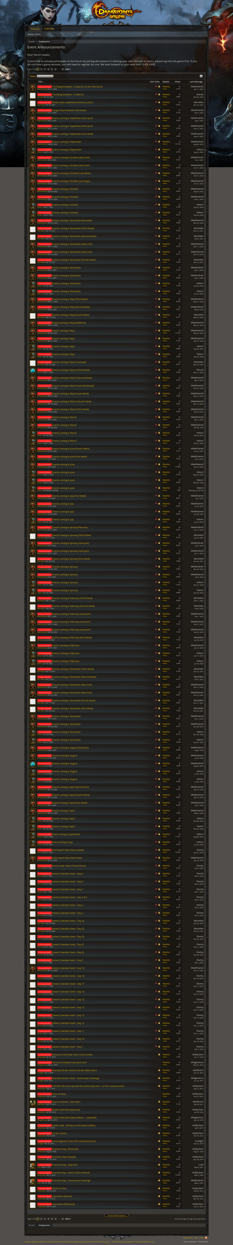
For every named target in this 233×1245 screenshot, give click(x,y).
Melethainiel (42, 89)
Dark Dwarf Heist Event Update (68, 849)
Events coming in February (65, 645)
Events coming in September (66, 141)
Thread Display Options (116, 1215)
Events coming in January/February (70, 527)
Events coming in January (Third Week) (71, 535)
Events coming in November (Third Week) (73, 228)
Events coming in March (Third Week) (71, 369)
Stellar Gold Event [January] (66, 1109)
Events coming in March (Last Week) (70, 393)
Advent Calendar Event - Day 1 (67, 1046)
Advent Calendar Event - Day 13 (68, 1015)
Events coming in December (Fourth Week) (73, 700)
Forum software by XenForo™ (89, 1242)
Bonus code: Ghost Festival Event (69, 865)
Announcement (45, 76)
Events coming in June (63, 464)
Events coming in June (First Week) (69, 456)
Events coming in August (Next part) (70, 747)
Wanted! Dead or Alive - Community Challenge (75, 1078)
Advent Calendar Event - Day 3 (67, 912)
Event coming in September (66, 834)
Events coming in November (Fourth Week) (74, 259)
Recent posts (34, 34)
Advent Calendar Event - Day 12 (68, 1023)
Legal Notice (187, 1238)
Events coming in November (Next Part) (72, 243)
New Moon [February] (63, 1204)
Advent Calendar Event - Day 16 (68, 991)
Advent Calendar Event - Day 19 (68, 967)
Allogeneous (42, 1065)
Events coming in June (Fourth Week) (70, 448)
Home (201, 1238)
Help (195, 1238)
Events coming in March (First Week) (70, 409)
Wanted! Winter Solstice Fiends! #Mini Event (74, 1070)
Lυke (39, 1167)
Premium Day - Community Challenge (71, 1180)
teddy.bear (41, 1057)
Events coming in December (66, 716)
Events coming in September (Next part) (72, 118)
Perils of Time (59, 1188)
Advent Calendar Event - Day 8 (67, 881)
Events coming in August (64, 755)
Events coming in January (65, 566)
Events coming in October (65, 188)
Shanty (39, 97)
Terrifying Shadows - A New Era (68, 94)
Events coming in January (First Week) (71, 558)
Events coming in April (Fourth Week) (71, 794)
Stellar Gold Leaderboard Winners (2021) (73, 102)
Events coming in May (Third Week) (70, 299)
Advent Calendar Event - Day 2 (67, 960)
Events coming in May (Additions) (69, 322)
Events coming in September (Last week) (72, 133)
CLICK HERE (148, 64)
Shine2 (39, 372)
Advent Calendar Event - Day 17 (68, 983)
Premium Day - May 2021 (65, 1164)
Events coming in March (64, 417)
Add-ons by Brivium (133, 1242)
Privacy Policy (203, 1242)
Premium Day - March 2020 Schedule (71, 1172)
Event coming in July (62, 842)
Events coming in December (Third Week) (73, 668)
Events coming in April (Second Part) (70, 786)
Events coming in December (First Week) (72, 708)
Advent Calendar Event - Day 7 (67, 889)
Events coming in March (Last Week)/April (73, 385)
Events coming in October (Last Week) (71, 173)
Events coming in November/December (72, 220)
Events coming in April (63, 810)
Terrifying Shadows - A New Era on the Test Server (77, 86)
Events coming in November (66, 267)
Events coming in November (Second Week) (74, 236)
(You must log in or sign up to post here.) (190, 1219)
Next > (67, 69)
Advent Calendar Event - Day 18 (68, 975)
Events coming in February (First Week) (72, 637)
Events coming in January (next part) (70, 543)
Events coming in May (63, 330)
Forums (35, 29)
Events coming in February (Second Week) (73, 605)
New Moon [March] (62, 1196)
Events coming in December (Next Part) (72, 684)
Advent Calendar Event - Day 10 (68, 1038)
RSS (206, 1238)
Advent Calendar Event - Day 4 (67, 904)
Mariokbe (41, 105)
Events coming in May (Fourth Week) (70, 314)
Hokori (39, 152)
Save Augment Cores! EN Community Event (74, 1141)
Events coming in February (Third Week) (72, 598)
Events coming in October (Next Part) (71, 157)
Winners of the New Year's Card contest (72, 1054)
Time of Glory (59, 1093)
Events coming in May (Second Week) (71, 306)
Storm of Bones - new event (66, 1101)
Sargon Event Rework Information (69, 110)
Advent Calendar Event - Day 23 (68, 928)
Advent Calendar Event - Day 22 (68, 936)
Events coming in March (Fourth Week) (71, 401)
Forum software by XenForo (46, 1242)
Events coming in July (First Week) (69, 495)
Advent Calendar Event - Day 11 (68, 1030)
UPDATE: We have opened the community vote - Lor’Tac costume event (88, 1085)
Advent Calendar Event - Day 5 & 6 (69, 897)
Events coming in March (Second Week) (72, 377)
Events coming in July (63, 503)
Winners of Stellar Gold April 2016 (69, 1062)
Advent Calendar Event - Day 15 (68, 999)
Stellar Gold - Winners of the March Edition (74, 1125)
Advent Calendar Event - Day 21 (68, 944)
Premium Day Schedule (64, 1156)
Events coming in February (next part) (71, 613)
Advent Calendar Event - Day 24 (68, 920)
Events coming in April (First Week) (69, 802)
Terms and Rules (190, 1242)
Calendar (49, 28)
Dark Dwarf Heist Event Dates (67, 857)
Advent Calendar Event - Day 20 (68, 952)
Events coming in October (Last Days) (71, 181)
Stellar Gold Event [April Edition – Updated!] (74, 1117)
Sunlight (40, 1073)
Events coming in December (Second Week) (74, 676)
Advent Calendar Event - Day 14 (68, 1007)
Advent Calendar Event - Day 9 (67, 873)
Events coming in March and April (69, 362)
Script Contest (59, 1133)
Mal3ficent (198, 1070)
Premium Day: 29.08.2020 (65, 1148)
